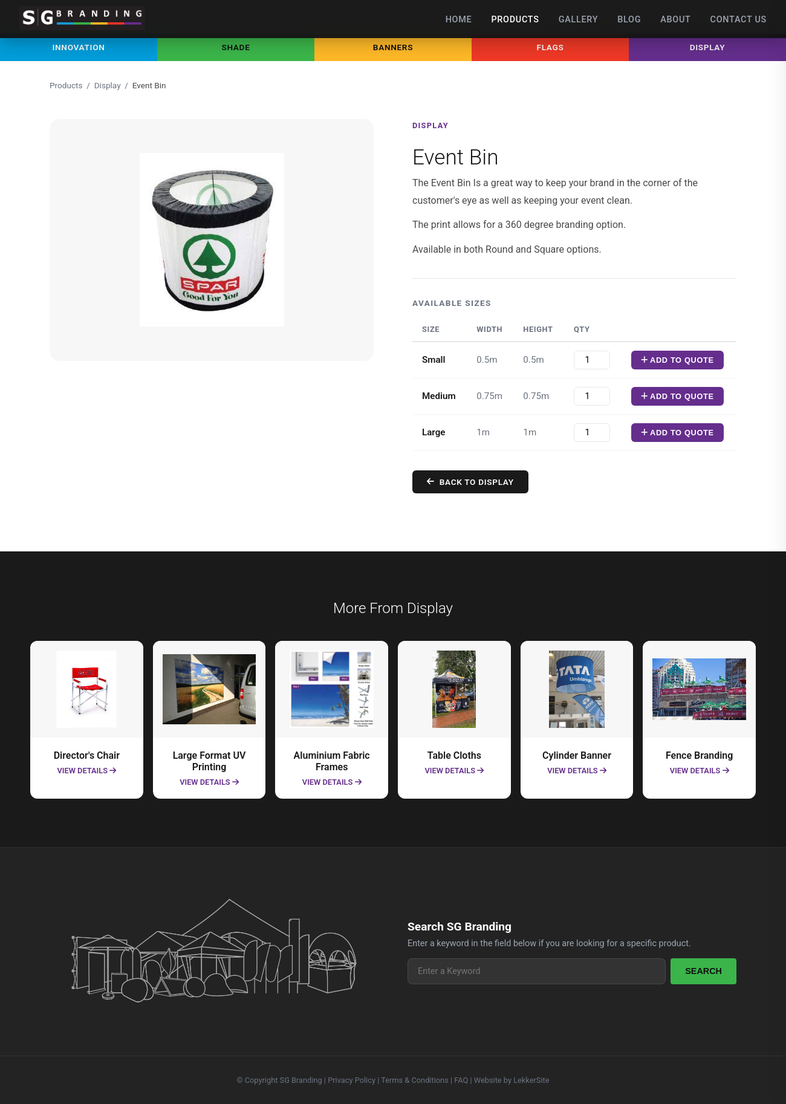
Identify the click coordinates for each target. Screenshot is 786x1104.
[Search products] (537, 971)
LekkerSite (531, 1080)
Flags (550, 47)
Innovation (78, 47)
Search (703, 971)
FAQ (461, 1080)
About (675, 20)
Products (515, 20)
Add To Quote (693, 360)
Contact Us (738, 20)
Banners (393, 47)
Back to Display (486, 482)
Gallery (579, 20)
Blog (629, 20)
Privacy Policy (351, 1080)
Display (708, 47)
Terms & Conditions (415, 1080)
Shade (235, 47)
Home (459, 20)
